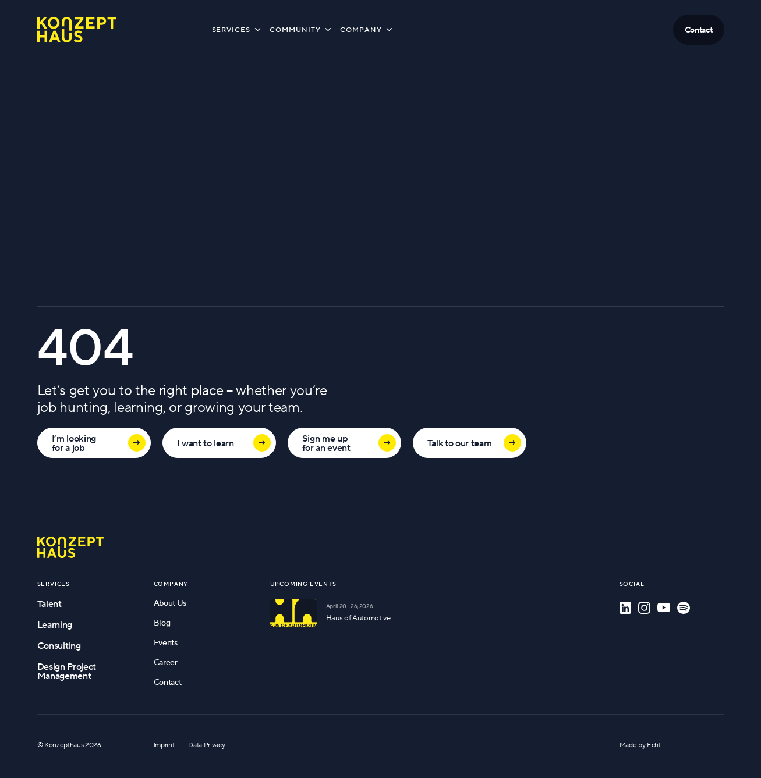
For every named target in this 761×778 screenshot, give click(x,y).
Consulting (59, 645)
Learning (54, 624)
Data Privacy (206, 744)
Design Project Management (67, 670)
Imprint (164, 744)
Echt (654, 744)
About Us (170, 603)
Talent (49, 603)
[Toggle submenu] (258, 29)
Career (166, 662)
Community (301, 29)
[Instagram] (644, 608)
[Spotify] (683, 608)
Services (237, 29)
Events (166, 642)
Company (367, 29)
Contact (168, 682)
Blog (162, 622)
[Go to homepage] (70, 547)
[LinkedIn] (625, 608)
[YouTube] (663, 608)
